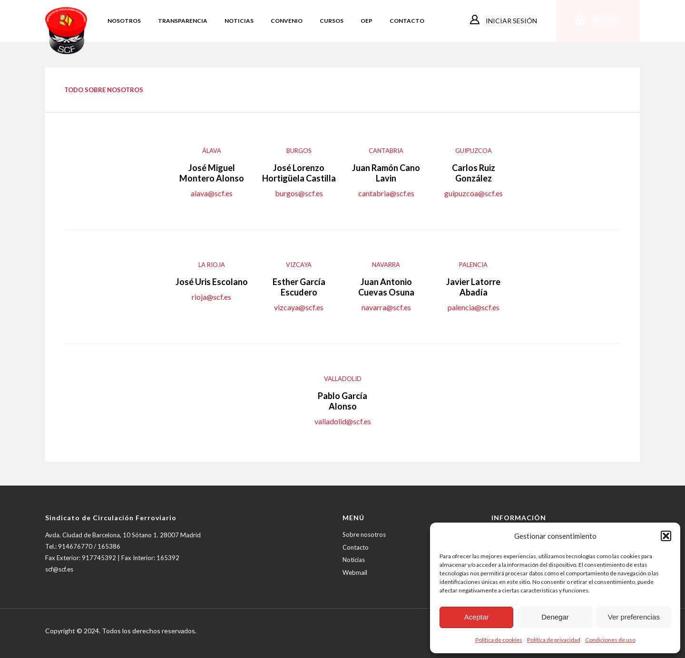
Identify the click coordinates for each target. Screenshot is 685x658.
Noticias (353, 559)
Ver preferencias (634, 617)
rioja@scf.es (211, 296)
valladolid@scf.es (342, 421)
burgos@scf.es (299, 193)
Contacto (355, 547)
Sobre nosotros (364, 534)
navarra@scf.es (386, 307)
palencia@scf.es (473, 307)
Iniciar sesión (510, 21)
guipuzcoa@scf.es (473, 193)
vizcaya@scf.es (298, 307)
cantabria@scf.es (386, 193)
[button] (666, 536)
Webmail (354, 572)
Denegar (555, 617)
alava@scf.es (212, 193)
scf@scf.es (59, 569)
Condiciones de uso (610, 639)
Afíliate (605, 21)
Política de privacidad (553, 639)
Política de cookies (498, 639)
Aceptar (476, 617)
